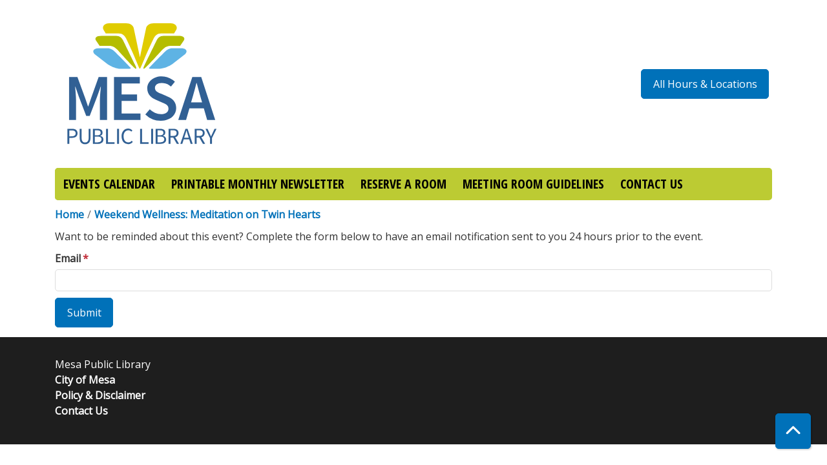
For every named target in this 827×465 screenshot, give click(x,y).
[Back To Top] (793, 431)
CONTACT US (651, 183)
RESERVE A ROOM (403, 183)
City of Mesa (85, 380)
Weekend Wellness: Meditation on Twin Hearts (207, 214)
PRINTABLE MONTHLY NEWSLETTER (257, 183)
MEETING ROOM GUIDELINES (533, 183)
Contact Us (81, 411)
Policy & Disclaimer (100, 395)
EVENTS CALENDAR (109, 183)
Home (69, 214)
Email (68, 258)
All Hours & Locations (705, 84)
